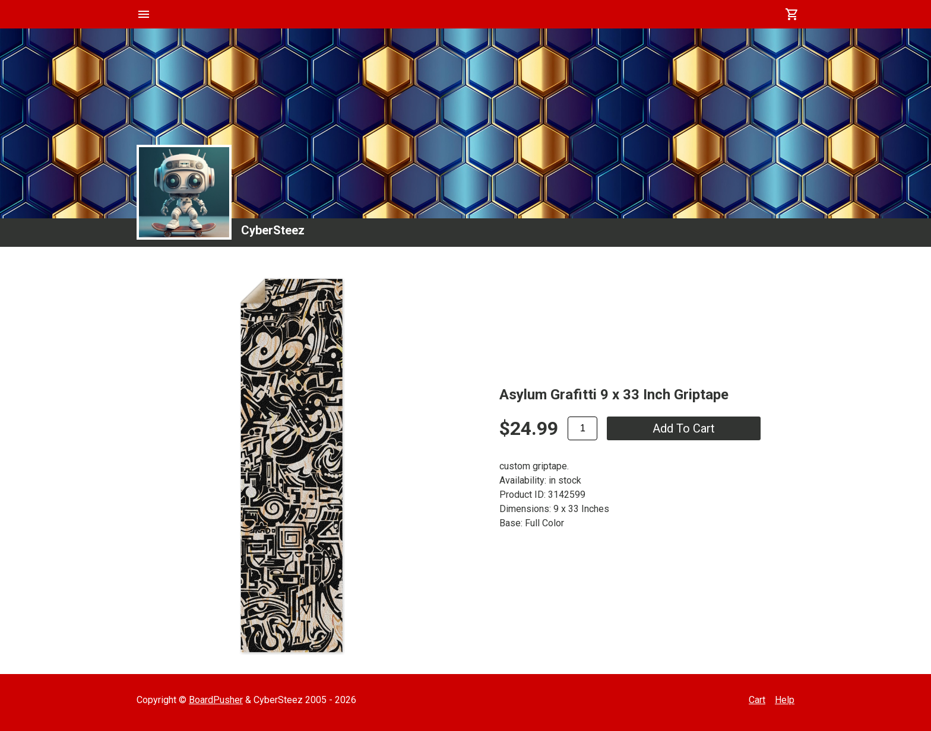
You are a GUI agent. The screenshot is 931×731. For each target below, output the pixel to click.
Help (784, 699)
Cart (757, 699)
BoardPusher (216, 699)
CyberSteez (273, 230)
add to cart (684, 428)
